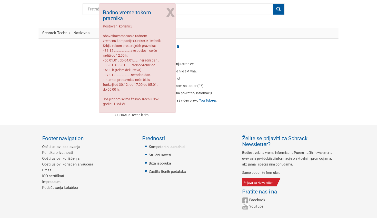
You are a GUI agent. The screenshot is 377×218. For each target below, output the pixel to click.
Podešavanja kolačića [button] (60, 187)
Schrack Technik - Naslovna (66, 33)
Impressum (51, 182)
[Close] (170, 11)
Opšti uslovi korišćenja (60, 158)
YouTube (256, 206)
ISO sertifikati (53, 176)
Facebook (257, 200)
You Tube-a (207, 100)
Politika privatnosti (57, 152)
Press (46, 170)
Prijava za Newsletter (258, 182)
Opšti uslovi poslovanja (61, 147)
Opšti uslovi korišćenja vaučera (67, 164)
